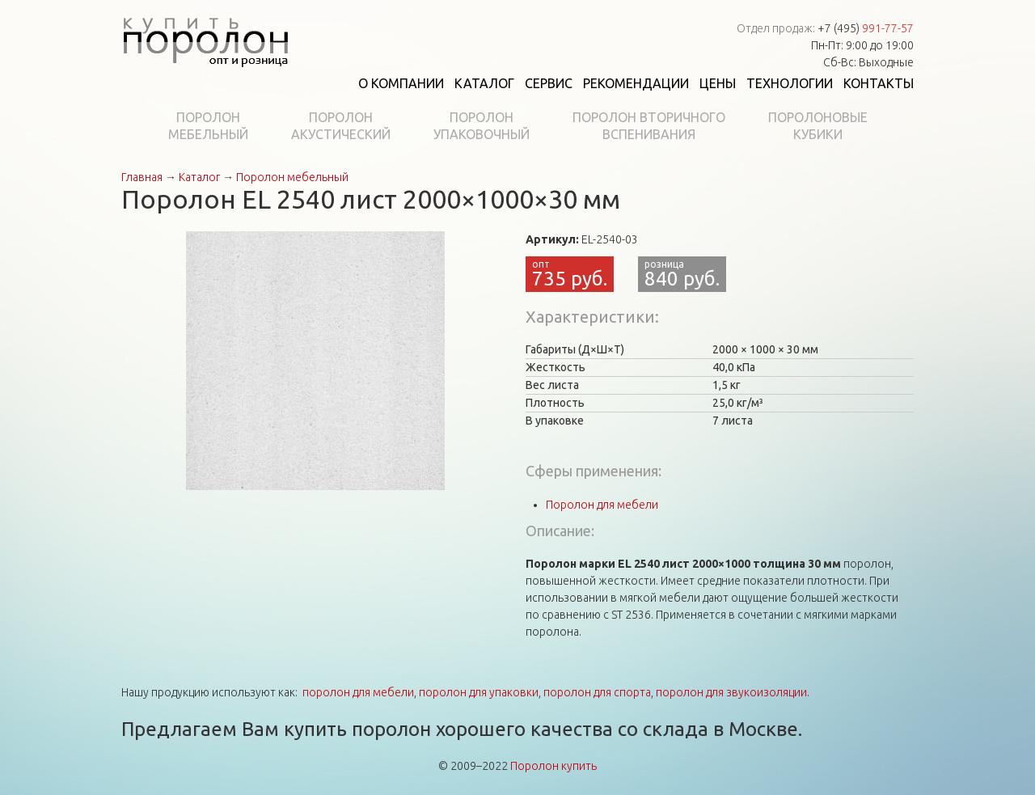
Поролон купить (553, 765)
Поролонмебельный (208, 126)
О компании (401, 83)
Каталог (484, 83)
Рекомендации (636, 83)
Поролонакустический (341, 126)
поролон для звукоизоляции (731, 692)
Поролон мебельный (292, 177)
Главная (142, 177)
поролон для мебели (358, 692)
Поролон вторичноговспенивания (648, 126)
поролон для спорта (597, 692)
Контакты (878, 83)
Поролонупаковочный (481, 126)
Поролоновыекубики (818, 126)
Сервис (548, 83)
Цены (717, 83)
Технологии (789, 83)
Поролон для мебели (602, 504)
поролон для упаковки (479, 692)
